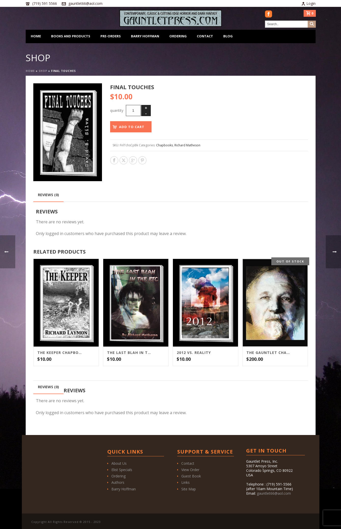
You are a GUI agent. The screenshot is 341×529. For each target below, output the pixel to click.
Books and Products (70, 36)
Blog (228, 36)
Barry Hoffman (145, 36)
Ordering (178, 36)
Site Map (188, 489)
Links (185, 482)
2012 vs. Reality (194, 352)
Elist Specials (121, 469)
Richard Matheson (187, 145)
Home (36, 36)
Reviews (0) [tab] (48, 194)
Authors (117, 482)
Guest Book (191, 476)
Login (308, 3)
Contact (205, 36)
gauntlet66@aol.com (85, 3)
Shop (43, 71)
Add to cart (131, 127)
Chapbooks (164, 145)
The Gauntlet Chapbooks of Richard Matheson (268, 352)
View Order (190, 469)
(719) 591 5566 (44, 3)
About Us (119, 463)
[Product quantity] (133, 110)
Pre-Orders (110, 36)
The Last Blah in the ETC (129, 352)
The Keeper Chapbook (59, 352)
